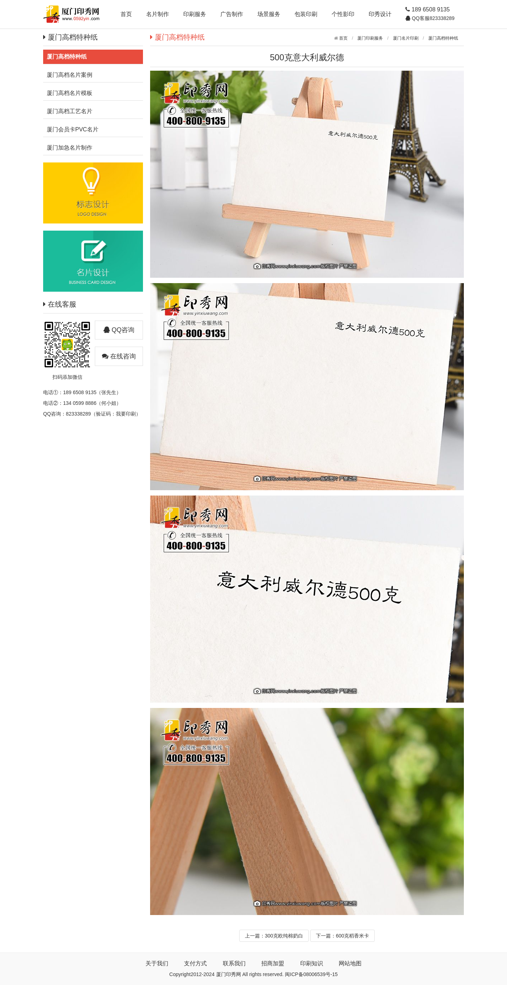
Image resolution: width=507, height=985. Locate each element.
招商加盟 (272, 963)
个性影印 (343, 14)
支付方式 (195, 963)
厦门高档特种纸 (443, 38)
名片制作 (157, 14)
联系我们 (234, 963)
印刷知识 (311, 963)
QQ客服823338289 (432, 18)
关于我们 (156, 963)
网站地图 (350, 963)
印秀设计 (380, 14)
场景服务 (268, 14)
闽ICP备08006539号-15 (311, 974)
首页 (126, 14)
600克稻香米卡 (352, 936)
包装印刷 (306, 14)
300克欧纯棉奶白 (284, 936)
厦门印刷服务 (370, 38)
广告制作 (231, 14)
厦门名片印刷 (406, 38)
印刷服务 (194, 14)
